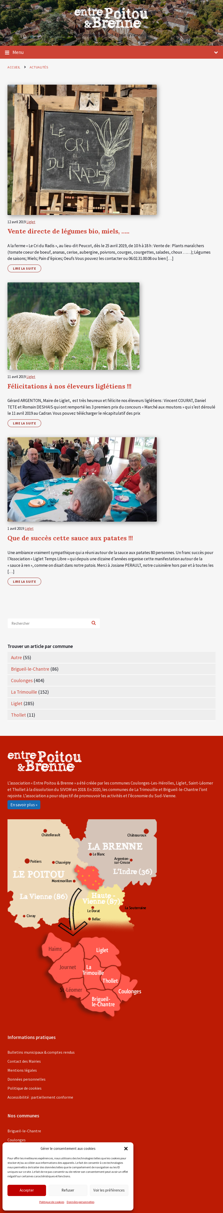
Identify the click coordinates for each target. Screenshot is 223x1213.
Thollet (18, 715)
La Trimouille (24, 692)
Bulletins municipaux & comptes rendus (41, 1052)
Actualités (39, 67)
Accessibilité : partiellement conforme (40, 1097)
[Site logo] (111, 26)
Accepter (27, 1190)
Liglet (30, 221)
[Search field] (54, 623)
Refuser (67, 1190)
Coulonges (22, 680)
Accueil (13, 67)
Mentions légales (22, 1070)
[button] (125, 1148)
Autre (16, 657)
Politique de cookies (51, 1202)
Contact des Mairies (24, 1061)
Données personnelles (80, 1202)
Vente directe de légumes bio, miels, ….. (68, 231)
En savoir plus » (23, 805)
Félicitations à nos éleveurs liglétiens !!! (69, 386)
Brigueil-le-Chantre (30, 669)
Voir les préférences (109, 1190)
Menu (111, 52)
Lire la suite (24, 268)
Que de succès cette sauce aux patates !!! (70, 538)
